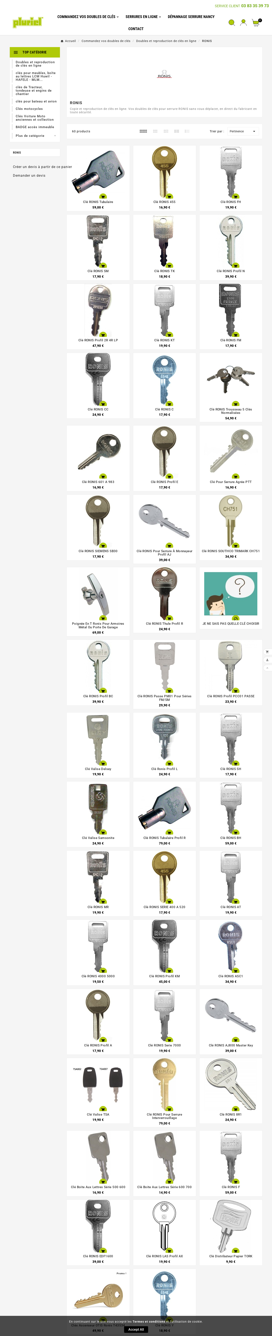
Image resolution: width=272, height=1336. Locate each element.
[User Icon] (243, 22)
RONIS (17, 152)
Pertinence (243, 131)
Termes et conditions (149, 1321)
